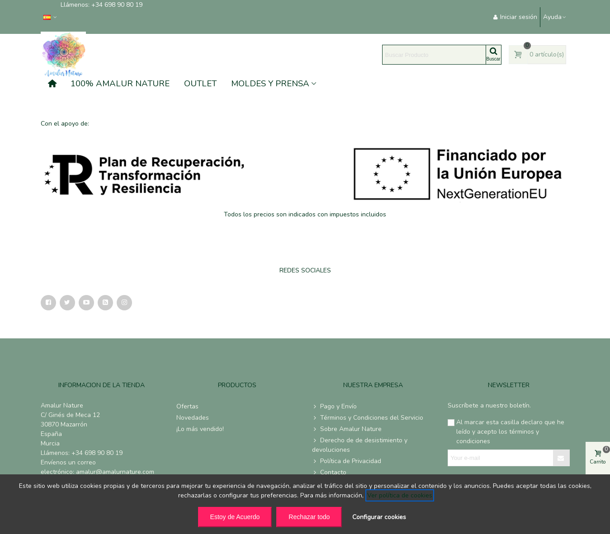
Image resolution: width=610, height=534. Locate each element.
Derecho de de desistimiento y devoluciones (359, 445)
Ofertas (187, 406)
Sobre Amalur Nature (347, 429)
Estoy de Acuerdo (235, 516)
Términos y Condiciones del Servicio (367, 417)
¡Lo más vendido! (200, 429)
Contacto (329, 472)
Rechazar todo (309, 516)
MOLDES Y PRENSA (270, 83)
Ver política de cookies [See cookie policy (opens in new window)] (399, 495)
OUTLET (200, 83)
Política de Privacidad (346, 461)
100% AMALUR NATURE (120, 83)
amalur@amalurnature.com (115, 472)
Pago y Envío (334, 406)
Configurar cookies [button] (379, 517)
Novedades (192, 417)
